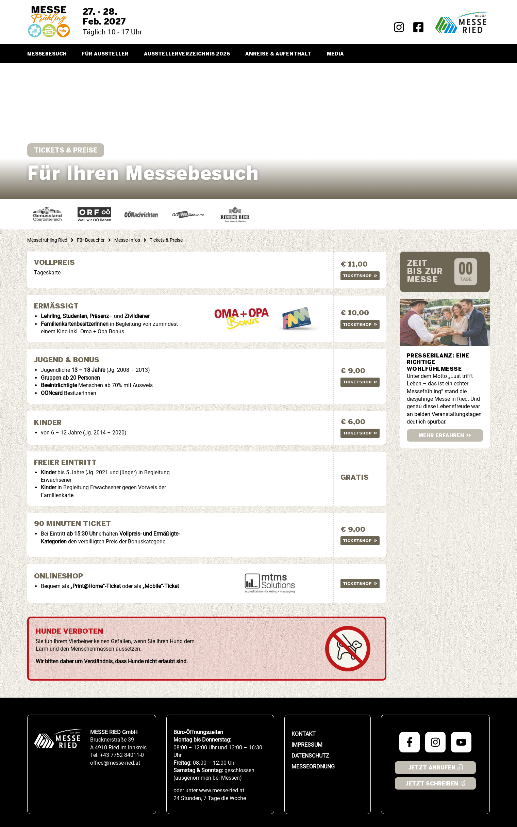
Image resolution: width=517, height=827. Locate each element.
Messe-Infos (127, 240)
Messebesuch (47, 54)
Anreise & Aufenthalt (278, 54)
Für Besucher (91, 240)
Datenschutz (310, 755)
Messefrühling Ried (47, 240)
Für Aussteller (105, 54)
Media (335, 54)
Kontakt (303, 733)
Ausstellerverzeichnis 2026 (187, 54)
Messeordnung (313, 766)
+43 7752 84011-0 (122, 754)
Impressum (306, 744)
